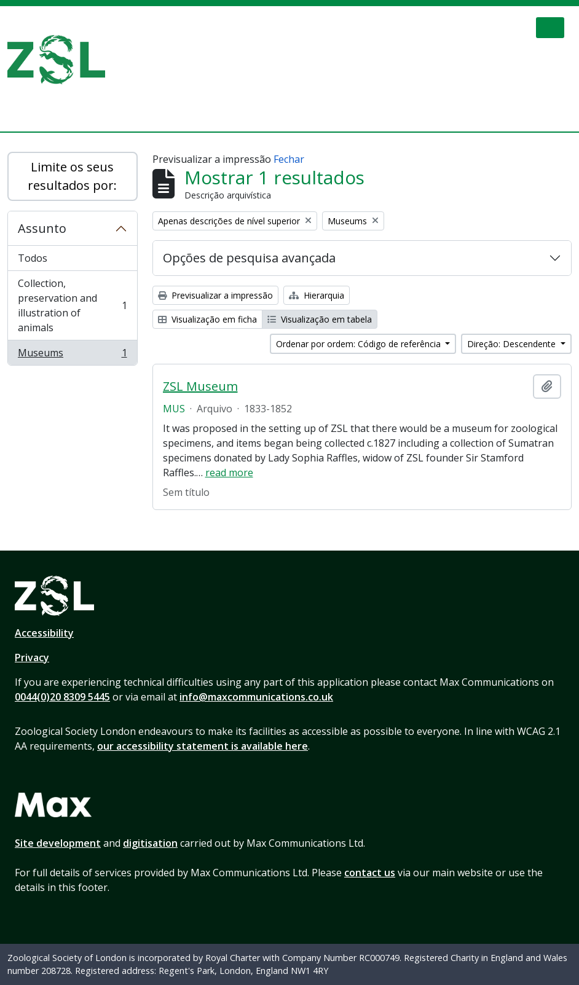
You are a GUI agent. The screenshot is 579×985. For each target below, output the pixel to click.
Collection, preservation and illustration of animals (72, 305)
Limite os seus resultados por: (72, 176)
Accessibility (44, 633)
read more (229, 472)
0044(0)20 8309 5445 (62, 697)
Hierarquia (316, 295)
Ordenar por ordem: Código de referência (359, 344)
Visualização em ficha (207, 319)
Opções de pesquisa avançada (249, 257)
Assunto (42, 228)
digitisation (150, 843)
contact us (369, 872)
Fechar (289, 159)
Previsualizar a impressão (215, 295)
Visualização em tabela (319, 319)
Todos (32, 258)
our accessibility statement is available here (202, 746)
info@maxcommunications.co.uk (256, 697)
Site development (58, 843)
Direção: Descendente (512, 344)
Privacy (32, 657)
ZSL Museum (200, 386)
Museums (72, 355)
